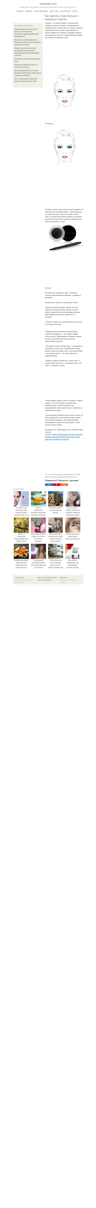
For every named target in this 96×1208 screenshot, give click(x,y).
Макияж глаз (48, 3)
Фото (75, 11)
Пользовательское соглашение (49, 1204)
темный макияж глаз (72, 1103)
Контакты (39, 1204)
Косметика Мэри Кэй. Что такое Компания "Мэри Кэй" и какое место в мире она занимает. (27, 73)
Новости (29, 11)
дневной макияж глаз (69, 1101)
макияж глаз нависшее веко (59, 1103)
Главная (19, 11)
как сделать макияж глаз (57, 1101)
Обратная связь (63, 1204)
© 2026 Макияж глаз (19, 1204)
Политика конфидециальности (44, 1206)
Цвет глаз (54, 11)
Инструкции (65, 11)
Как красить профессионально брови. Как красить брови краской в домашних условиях (27, 42)
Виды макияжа (41, 11)
